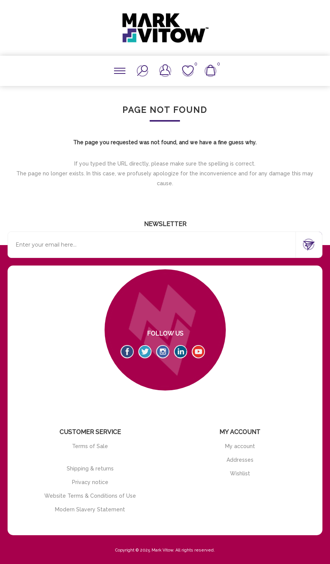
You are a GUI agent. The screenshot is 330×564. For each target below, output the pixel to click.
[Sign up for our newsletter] (152, 245)
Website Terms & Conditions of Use (90, 496)
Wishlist (240, 473)
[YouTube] (198, 351)
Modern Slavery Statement (90, 509)
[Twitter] (145, 351)
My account (240, 446)
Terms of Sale (90, 446)
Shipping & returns (90, 469)
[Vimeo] (180, 351)
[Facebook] (127, 351)
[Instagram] (162, 351)
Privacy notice (90, 482)
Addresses (240, 460)
